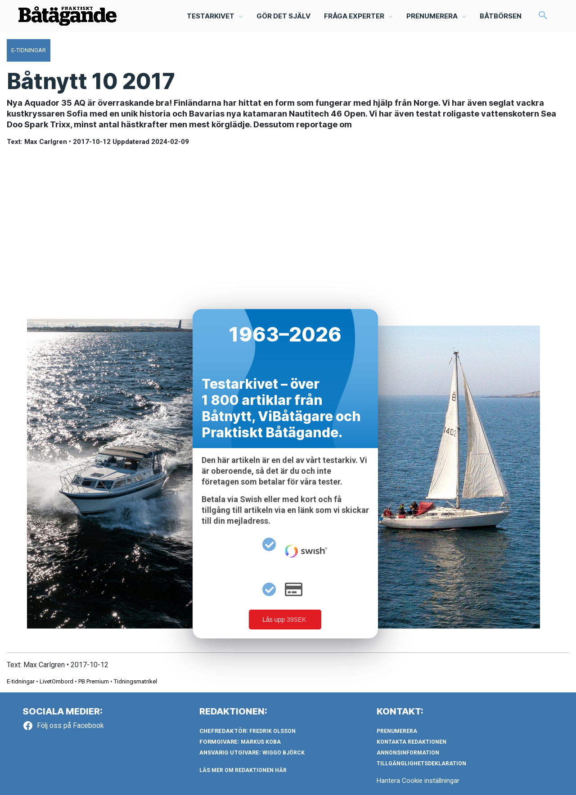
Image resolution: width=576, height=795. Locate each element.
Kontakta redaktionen (411, 742)
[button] (543, 16)
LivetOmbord (56, 681)
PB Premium (93, 681)
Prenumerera (397, 731)
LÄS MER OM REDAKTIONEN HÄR (243, 770)
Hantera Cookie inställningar (418, 781)
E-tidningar (21, 681)
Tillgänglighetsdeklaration (421, 763)
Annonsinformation (408, 753)
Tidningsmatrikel (135, 681)
